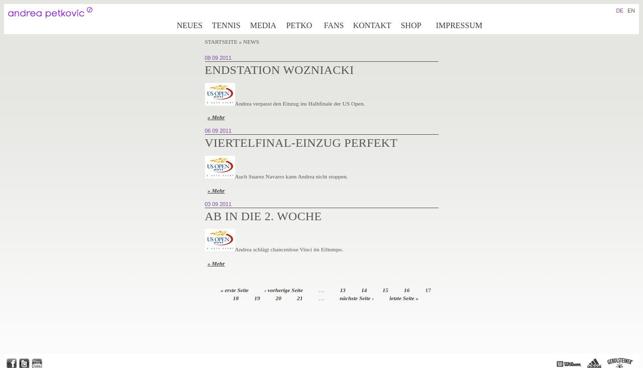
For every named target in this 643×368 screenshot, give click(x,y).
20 (278, 298)
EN (631, 11)
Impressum (459, 25)
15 (385, 290)
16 (406, 290)
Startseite (221, 42)
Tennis (226, 25)
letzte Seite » (403, 298)
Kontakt (372, 25)
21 (299, 298)
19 (257, 298)
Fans (334, 25)
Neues (190, 25)
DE (619, 11)
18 (236, 298)
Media (263, 25)
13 (343, 290)
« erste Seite (235, 290)
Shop (411, 25)
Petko (299, 25)
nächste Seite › (357, 298)
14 (364, 290)
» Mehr (216, 117)
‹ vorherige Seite (283, 290)
